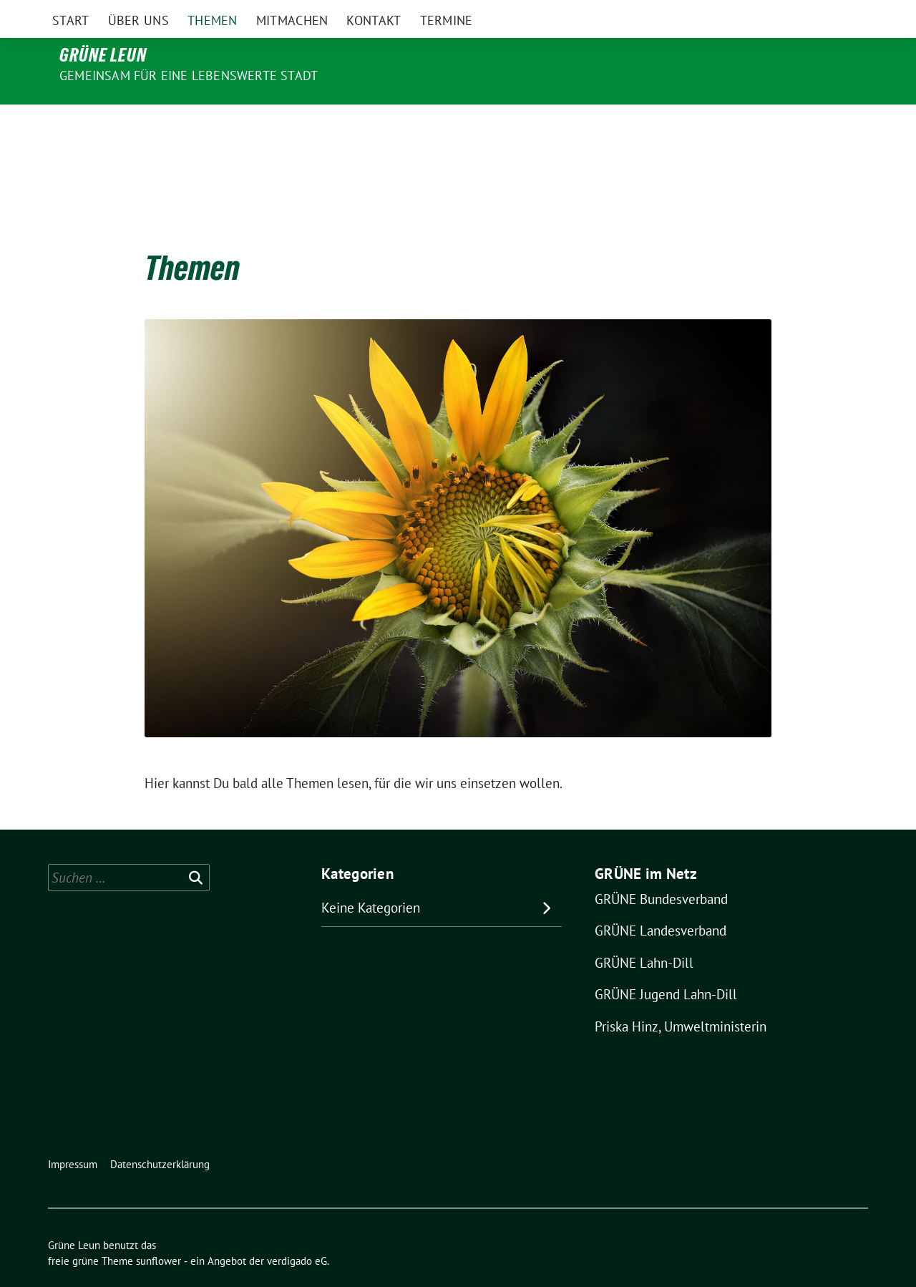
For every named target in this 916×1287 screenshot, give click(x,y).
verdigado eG (297, 1231)
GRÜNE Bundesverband (661, 869)
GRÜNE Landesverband (660, 900)
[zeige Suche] (843, 12)
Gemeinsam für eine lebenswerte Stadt (188, 75)
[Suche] (822, 12)
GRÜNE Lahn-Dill (644, 932)
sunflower (158, 1231)
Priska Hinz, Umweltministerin (680, 996)
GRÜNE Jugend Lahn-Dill (666, 964)
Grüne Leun (103, 55)
